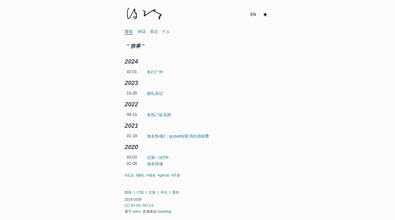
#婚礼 (141, 175)
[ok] (265, 15)
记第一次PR (158, 157)
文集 (152, 192)
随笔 (129, 31)
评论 (164, 192)
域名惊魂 (155, 164)
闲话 (142, 31)
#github (164, 175)
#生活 (130, 175)
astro (137, 211)
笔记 (154, 31)
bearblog (165, 211)
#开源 (175, 175)
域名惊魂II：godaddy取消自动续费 (178, 136)
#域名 (152, 175)
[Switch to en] (253, 15)
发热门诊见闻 (159, 115)
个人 (166, 31)
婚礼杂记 (155, 93)
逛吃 (175, 192)
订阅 (140, 192)
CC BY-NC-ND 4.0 (139, 205)
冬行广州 (155, 72)
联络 (128, 192)
